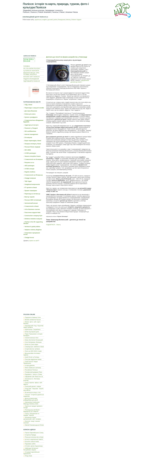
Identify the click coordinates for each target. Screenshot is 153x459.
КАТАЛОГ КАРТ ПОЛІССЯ (31, 76)
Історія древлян (30, 365)
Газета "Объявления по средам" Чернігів (31, 414)
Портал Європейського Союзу (34, 432)
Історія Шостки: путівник (32, 349)
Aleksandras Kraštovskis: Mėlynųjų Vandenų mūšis (31, 403)
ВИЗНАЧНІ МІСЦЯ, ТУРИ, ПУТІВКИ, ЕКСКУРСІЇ (31, 73)
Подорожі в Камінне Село (33, 317)
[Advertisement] (76, 38)
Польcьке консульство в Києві (34, 437)
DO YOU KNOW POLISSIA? (31, 68)
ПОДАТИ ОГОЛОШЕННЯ (31, 79)
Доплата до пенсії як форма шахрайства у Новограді (66, 57)
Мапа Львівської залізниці (33, 367)
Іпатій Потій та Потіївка (32, 357)
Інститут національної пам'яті (34, 439)
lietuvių (68, 19)
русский (50, 19)
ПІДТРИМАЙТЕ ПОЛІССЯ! (31, 81)
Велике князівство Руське (33, 319)
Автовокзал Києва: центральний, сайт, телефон (32, 418)
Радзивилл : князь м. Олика (33, 374)
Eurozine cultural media (32, 441)
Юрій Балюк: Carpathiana (32, 329)
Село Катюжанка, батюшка (33, 342)
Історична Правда (30, 435)
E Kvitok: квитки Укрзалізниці (34, 446)
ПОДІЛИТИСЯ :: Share (53, 224)
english (44, 19)
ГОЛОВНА (26, 66)
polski (55, 19)
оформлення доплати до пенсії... (80, 81)
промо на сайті (33, 240)
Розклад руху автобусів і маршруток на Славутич (31, 410)
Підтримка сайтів (30, 444)
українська (38, 19)
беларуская (61, 19)
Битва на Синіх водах (31, 344)
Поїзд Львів (28, 456)
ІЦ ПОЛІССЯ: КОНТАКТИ (31, 70)
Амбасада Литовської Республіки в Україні (30, 449)
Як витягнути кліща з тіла (33, 392)
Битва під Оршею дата (32, 332)
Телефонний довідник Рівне (33, 372)
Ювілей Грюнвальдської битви (34, 425)
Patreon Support (76, 19)
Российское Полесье (31, 370)
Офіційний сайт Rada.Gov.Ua (34, 376)
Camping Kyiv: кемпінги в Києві (34, 346)
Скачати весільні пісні (31, 338)
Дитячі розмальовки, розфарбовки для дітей (30, 399)
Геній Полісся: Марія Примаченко (30, 362)
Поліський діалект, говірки (33, 386)
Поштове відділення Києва (33, 359)
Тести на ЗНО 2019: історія (33, 351)
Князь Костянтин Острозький (34, 340)
